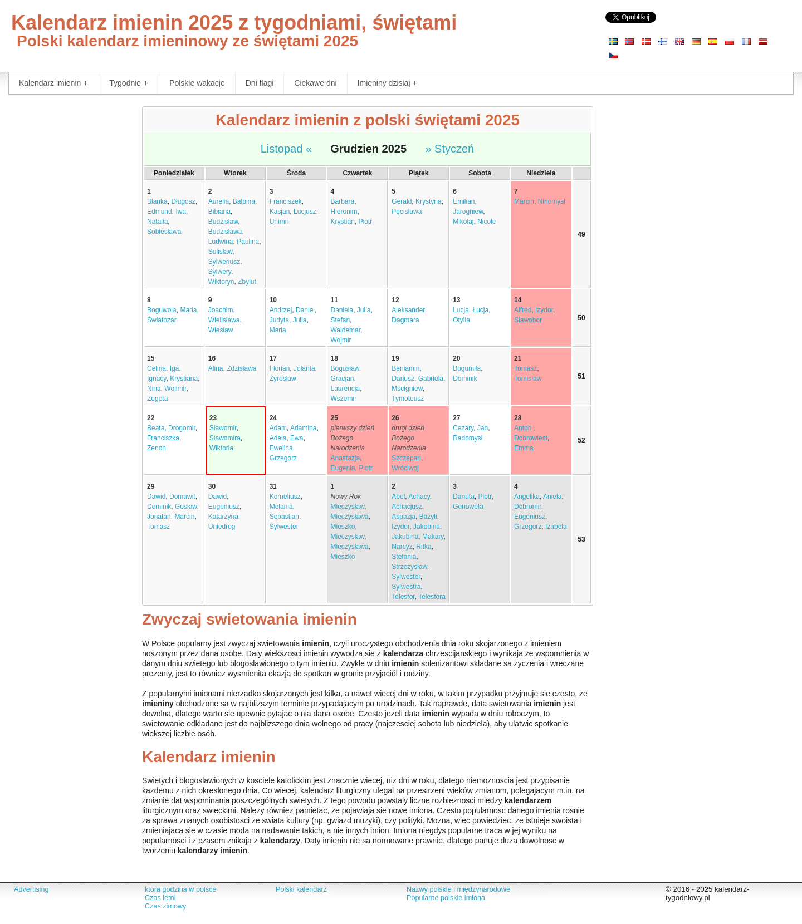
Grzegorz (283, 458)
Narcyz (402, 547)
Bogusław (344, 368)
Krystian (342, 221)
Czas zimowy (165, 906)
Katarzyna (223, 516)
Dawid (156, 496)
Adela (278, 438)
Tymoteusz (408, 398)
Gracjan (342, 378)
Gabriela (430, 378)
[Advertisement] (66, 273)
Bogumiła (467, 368)
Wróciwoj (405, 468)
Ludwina (220, 241)
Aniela (552, 496)
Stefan (340, 320)
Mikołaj (463, 221)
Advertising (31, 889)
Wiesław (220, 330)
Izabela (556, 526)
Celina (156, 368)
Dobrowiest (530, 438)
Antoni (523, 428)
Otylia (461, 320)
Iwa (180, 211)
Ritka (423, 547)
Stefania (404, 557)
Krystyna (428, 201)
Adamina (303, 428)
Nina (154, 388)
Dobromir (527, 506)
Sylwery (219, 272)
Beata (155, 428)
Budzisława (225, 231)
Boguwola (162, 310)
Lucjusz (305, 211)
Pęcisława (407, 211)
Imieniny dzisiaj (387, 83)
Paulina (248, 241)
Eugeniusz (223, 506)
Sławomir (223, 428)
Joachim (220, 310)
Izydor (544, 310)
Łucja (481, 310)
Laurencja (345, 388)
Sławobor (528, 320)
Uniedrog (222, 526)
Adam (278, 428)
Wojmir (340, 340)
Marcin (524, 201)
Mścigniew (407, 388)
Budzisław (223, 221)
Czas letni (160, 898)
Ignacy (156, 378)
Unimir (279, 221)
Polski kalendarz (301, 889)
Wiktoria (221, 448)
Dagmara (405, 320)
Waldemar (345, 330)
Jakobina (426, 526)
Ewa (296, 438)
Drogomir (181, 428)
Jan (482, 428)
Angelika (527, 496)
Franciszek (286, 201)
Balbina (244, 201)
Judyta (279, 320)
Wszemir (343, 398)
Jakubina (405, 536)
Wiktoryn (221, 282)
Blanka (157, 201)
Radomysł (467, 438)
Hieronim (343, 211)
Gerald (402, 201)
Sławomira (225, 438)
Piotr (366, 221)
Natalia (157, 221)
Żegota (157, 398)
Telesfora (432, 597)
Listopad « (286, 148)
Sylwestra (406, 587)
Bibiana (219, 211)
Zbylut (247, 282)
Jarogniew (468, 211)
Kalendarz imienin (53, 83)
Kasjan (280, 211)
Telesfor (403, 597)
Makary (432, 536)
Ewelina (281, 448)
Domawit (182, 496)
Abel (398, 496)
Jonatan (159, 516)
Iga (174, 368)
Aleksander (408, 310)
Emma (524, 448)
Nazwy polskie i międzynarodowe (458, 889)
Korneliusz (285, 496)
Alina (215, 368)
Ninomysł (551, 201)
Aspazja (403, 516)
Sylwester (284, 526)
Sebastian (284, 516)
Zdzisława (241, 368)
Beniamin (405, 368)
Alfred (522, 310)
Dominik (465, 378)
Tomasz (525, 368)
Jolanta (304, 368)
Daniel (305, 310)
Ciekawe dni (315, 82)
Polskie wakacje (197, 82)
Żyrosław (283, 378)
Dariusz (403, 378)
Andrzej (281, 310)
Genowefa (468, 506)
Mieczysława (349, 516)
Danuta (464, 496)
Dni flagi (260, 82)
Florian (280, 368)
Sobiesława (164, 231)
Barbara (342, 201)
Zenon (156, 448)
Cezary (463, 428)
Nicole (486, 221)
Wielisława (224, 320)
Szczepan (406, 458)
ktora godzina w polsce (180, 889)
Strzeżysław (409, 567)
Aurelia (218, 201)
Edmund (159, 211)
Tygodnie (128, 83)
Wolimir (175, 388)
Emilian (464, 201)
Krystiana (184, 378)
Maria (188, 310)
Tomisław (527, 378)
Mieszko (342, 526)
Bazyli (428, 516)
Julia (300, 320)
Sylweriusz (224, 262)
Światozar (162, 320)
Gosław (186, 506)
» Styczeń (449, 148)
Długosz (183, 201)
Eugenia (342, 468)
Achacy (418, 496)
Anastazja (345, 458)
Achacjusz (407, 506)
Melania (281, 506)
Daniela (341, 310)
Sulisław (220, 251)
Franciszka (163, 438)
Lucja (461, 310)
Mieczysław (347, 506)
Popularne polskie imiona (446, 898)
